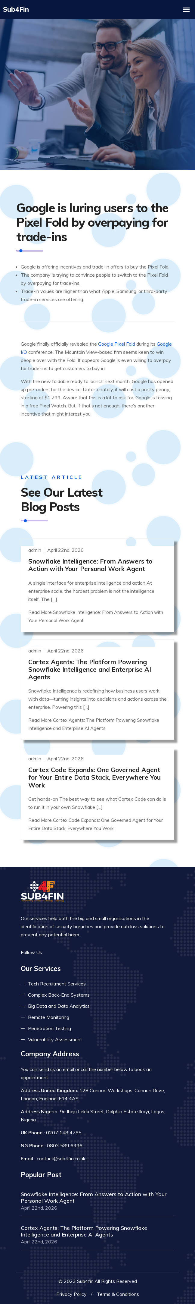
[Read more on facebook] (50, 952)
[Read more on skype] (78, 952)
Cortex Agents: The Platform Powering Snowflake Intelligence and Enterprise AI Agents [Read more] (89, 669)
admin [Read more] (35, 550)
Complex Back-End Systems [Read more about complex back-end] (59, 994)
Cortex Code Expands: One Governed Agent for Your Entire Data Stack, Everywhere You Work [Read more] (94, 776)
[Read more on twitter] (59, 952)
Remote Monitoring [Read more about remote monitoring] (48, 1017)
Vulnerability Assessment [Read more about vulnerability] (55, 1039)
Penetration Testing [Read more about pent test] (49, 1028)
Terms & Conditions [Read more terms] (118, 1294)
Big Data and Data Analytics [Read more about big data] (59, 1006)
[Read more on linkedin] (69, 952)
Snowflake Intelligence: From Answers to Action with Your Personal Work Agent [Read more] (90, 564)
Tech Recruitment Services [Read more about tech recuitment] (57, 983)
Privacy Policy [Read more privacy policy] (71, 1294)
